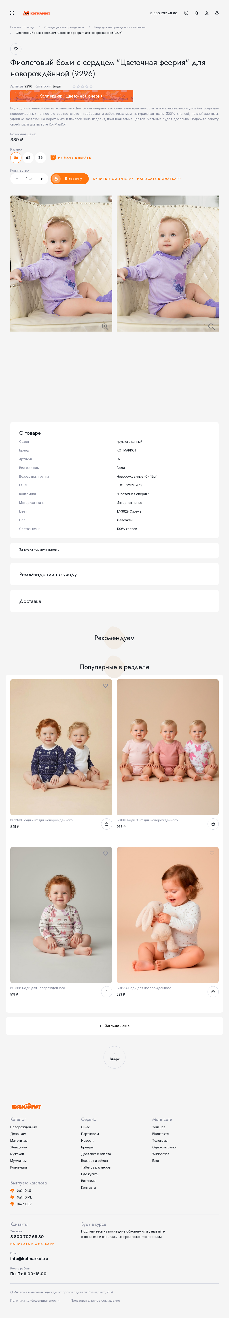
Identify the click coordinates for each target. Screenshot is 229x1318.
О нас (85, 1127)
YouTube (158, 1127)
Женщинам (18, 1147)
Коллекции (18, 1167)
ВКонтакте (160, 1134)
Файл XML (24, 1197)
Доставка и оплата (96, 1154)
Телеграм (160, 1140)
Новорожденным (23, 1127)
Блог (155, 1161)
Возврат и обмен (94, 1161)
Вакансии (88, 1181)
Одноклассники (164, 1147)
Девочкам (18, 1134)
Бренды (87, 1147)
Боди (57, 86)
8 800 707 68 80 (163, 13)
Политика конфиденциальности (34, 1300)
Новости (88, 1140)
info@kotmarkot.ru (29, 1258)
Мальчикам (19, 1140)
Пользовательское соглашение (95, 1300)
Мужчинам (18, 1161)
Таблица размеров (96, 1167)
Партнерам (90, 1134)
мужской (17, 1154)
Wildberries (160, 1154)
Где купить (90, 1174)
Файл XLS (24, 1190)
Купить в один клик (113, 179)
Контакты (88, 1187)
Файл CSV (24, 1204)
